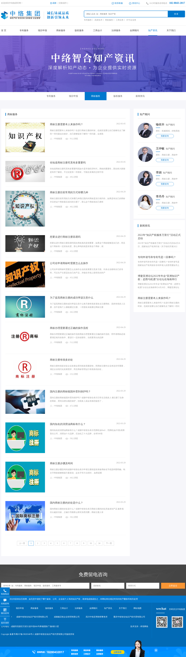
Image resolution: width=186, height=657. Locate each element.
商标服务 (60, 30)
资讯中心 (134, 3)
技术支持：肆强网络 (139, 626)
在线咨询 (5, 601)
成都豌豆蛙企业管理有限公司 (67, 617)
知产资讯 (152, 30)
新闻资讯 (140, 96)
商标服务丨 (110, 20)
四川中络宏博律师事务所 (96, 617)
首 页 (3, 30)
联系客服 (117, 3)
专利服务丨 (89, 20)
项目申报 (42, 30)
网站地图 (137, 608)
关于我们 (171, 30)
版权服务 (79, 30)
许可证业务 (131, 20)
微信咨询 (5, 610)
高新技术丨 (99, 20)
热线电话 (5, 591)
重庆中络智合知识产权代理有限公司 (129, 617)
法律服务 (116, 30)
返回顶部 (5, 620)
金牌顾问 (134, 30)
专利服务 (24, 30)
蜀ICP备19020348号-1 (25, 634)
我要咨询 (165, 136)
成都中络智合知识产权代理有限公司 (32, 617)
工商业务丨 (121, 20)
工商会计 (97, 30)
